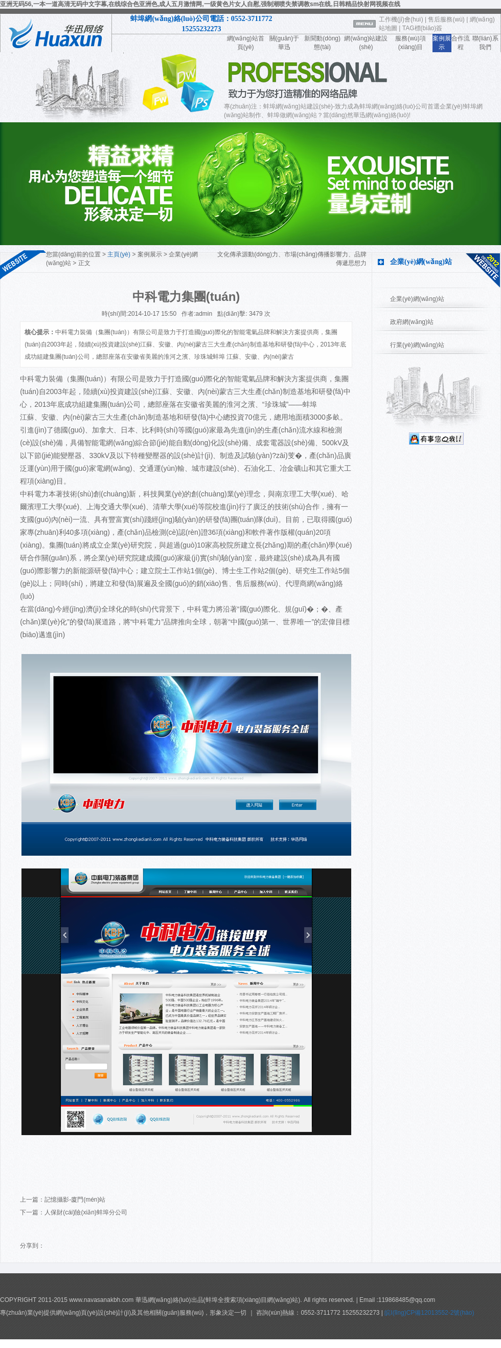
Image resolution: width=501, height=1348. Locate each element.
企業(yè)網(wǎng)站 (417, 298)
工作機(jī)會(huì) (401, 19)
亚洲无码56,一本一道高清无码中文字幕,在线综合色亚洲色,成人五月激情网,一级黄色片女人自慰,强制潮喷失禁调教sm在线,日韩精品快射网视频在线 (200, 4)
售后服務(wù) (446, 19)
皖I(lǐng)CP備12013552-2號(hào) (428, 1312)
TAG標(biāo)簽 (422, 28)
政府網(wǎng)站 (412, 321)
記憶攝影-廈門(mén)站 (74, 1199)
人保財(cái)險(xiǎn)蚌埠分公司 (85, 1212)
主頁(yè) (118, 254)
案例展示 (150, 254)
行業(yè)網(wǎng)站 (417, 345)
